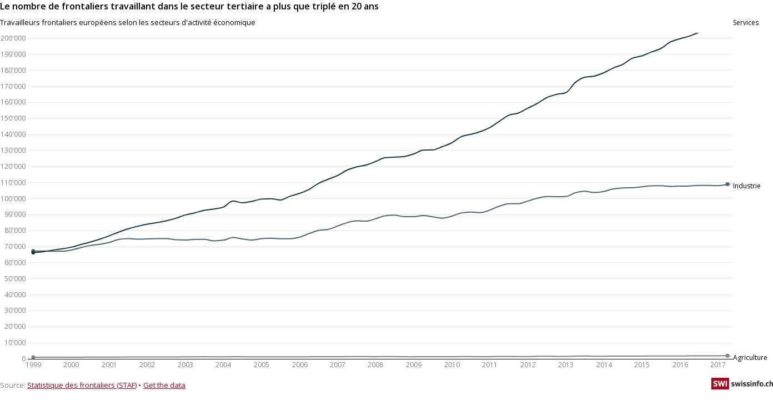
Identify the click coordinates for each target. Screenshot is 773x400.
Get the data (164, 385)
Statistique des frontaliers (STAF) (82, 385)
